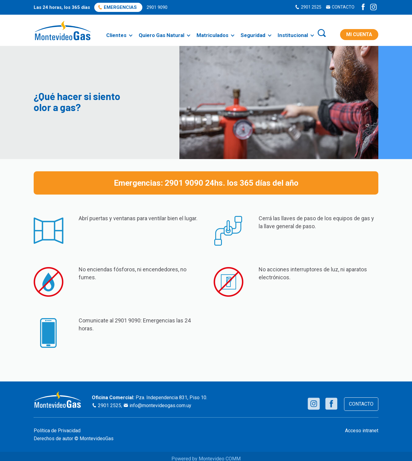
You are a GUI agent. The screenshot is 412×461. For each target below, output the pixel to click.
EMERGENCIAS (120, 7)
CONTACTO (343, 7)
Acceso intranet (361, 430)
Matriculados (212, 35)
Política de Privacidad (57, 430)
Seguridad (253, 35)
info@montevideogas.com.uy (160, 405)
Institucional (293, 35)
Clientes (116, 35)
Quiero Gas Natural (161, 35)
